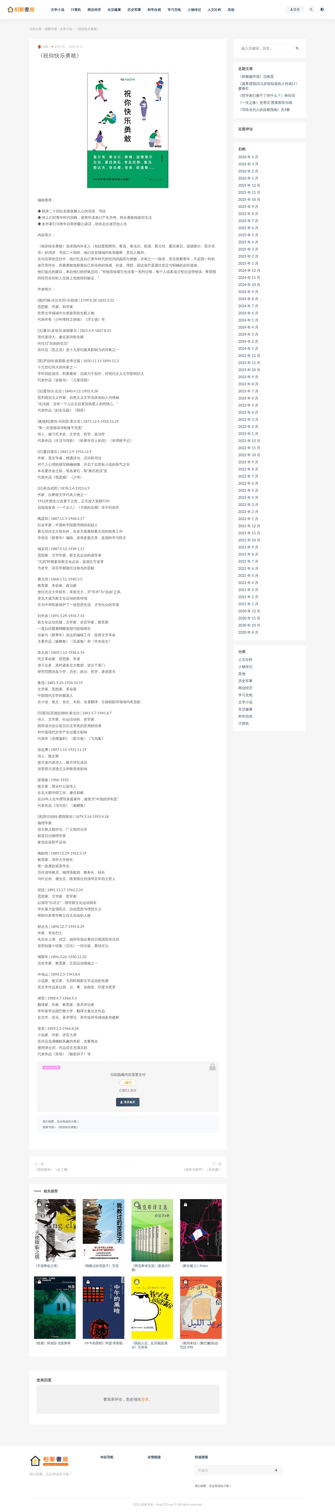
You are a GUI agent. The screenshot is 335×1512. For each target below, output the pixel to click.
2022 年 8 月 (248, 469)
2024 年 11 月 (249, 277)
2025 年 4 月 (248, 242)
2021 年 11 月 (249, 533)
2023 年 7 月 (248, 391)
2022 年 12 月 (249, 440)
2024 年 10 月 (249, 284)
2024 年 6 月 (248, 313)
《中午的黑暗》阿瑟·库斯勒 (103, 1343)
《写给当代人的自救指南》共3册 (264, 109)
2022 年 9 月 (248, 462)
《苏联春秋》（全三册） (52, 1169)
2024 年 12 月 (249, 270)
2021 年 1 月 (248, 604)
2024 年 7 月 (248, 306)
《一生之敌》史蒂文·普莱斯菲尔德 (265, 102)
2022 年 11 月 (249, 448)
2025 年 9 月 (248, 206)
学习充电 (245, 695)
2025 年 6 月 (248, 228)
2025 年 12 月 (249, 185)
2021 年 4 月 (248, 582)
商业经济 (245, 688)
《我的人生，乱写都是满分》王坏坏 (149, 1345)
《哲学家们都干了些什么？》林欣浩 (266, 95)
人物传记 (245, 666)
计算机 (243, 723)
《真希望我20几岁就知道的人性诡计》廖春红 (268, 85)
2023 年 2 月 (248, 426)
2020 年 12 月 (249, 611)
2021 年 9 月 (248, 547)
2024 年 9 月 (248, 291)
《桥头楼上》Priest (194, 1266)
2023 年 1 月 (248, 433)
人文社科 (245, 659)
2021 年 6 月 (248, 568)
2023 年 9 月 (248, 377)
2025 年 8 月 (248, 213)
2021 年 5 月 (248, 575)
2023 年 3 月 (248, 419)
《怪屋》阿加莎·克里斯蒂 (52, 1343)
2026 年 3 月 (248, 164)
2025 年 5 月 (248, 235)
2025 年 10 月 (249, 199)
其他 (241, 673)
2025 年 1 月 (248, 263)
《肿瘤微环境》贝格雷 (256, 76)
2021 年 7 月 (248, 561)
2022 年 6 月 (248, 483)
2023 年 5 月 (248, 405)
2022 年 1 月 (248, 519)
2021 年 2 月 (248, 597)
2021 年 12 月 (249, 526)
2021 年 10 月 (249, 540)
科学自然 (245, 716)
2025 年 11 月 (249, 192)
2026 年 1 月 (248, 178)
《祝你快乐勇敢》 (68, 1127)
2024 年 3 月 (248, 334)
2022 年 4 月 (248, 497)
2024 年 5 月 (248, 320)
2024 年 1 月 (248, 348)
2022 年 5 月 (248, 490)
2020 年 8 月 (248, 632)
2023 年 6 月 (248, 398)
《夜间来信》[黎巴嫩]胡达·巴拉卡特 (199, 1345)
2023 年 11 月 (249, 362)
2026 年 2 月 (248, 171)
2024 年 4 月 (248, 327)
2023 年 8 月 (248, 384)
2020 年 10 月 (249, 625)
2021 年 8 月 (248, 554)
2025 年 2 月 (248, 256)
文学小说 (66, 29)
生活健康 (245, 709)
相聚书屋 (51, 29)
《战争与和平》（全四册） (202, 1169)
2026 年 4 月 (248, 157)
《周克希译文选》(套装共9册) (150, 1268)
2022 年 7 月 (248, 476)
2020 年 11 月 (249, 618)
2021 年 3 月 (248, 589)
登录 (145, 1399)
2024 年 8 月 (248, 299)
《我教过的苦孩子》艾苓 (101, 1266)
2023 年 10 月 (249, 370)
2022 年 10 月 (249, 455)
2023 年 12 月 (249, 355)
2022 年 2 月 (248, 511)
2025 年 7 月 (248, 221)
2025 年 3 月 (248, 249)
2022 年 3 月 (248, 504)
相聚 (43, 46)
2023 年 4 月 (248, 412)
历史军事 (245, 681)
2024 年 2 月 (248, 341)
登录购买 (127, 1102)
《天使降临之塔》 (47, 1266)
